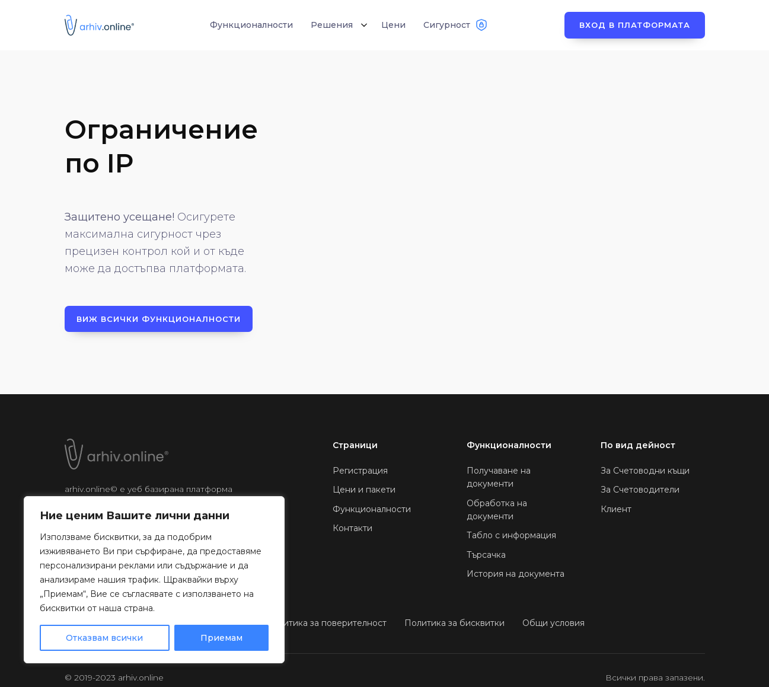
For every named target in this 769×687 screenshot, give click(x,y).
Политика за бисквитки (454, 623)
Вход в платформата (634, 25)
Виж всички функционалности (158, 319)
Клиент (616, 509)
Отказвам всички (104, 637)
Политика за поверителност (326, 623)
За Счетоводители (640, 489)
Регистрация (360, 470)
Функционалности (372, 509)
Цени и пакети (364, 489)
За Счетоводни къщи (645, 470)
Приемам (221, 637)
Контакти (352, 528)
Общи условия (553, 623)
